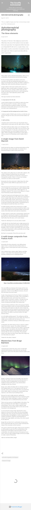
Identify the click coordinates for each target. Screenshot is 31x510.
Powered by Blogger (15, 507)
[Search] (29, 3)
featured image (6, 460)
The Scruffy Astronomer (15, 4)
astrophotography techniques (10, 457)
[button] (29, 15)
